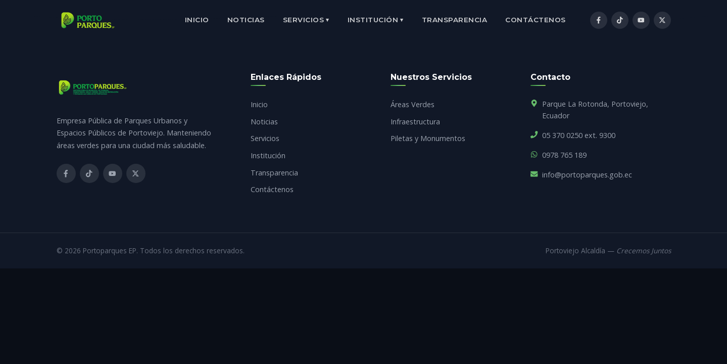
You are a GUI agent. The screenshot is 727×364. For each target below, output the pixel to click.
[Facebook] (598, 20)
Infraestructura (415, 121)
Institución (376, 20)
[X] (136, 173)
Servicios (306, 20)
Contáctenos (535, 20)
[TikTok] (619, 20)
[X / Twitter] (662, 20)
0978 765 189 (564, 155)
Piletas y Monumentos (428, 138)
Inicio (197, 20)
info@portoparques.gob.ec (587, 174)
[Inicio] (88, 20)
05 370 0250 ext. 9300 (578, 135)
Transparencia (455, 20)
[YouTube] (641, 20)
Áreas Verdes (412, 104)
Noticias (246, 20)
